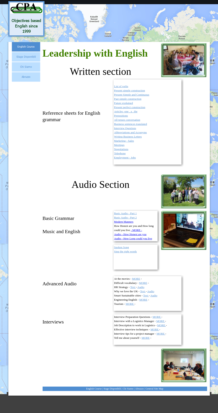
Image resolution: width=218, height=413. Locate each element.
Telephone (120, 153)
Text (133, 287)
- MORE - (136, 230)
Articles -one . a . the (125, 111)
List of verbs (121, 86)
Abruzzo (139, 388)
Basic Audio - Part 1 (125, 213)
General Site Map (154, 388)
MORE (136, 278)
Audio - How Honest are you (130, 234)
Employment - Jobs (125, 157)
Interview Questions (125, 128)
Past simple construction (127, 98)
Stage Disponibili (112, 388)
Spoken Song (121, 247)
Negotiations (121, 149)
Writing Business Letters (128, 136)
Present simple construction (129, 90)
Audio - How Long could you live (133, 238)
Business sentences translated (130, 124)
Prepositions (121, 115)
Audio (140, 287)
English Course (94, 388)
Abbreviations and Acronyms (130, 132)
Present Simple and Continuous (131, 94)
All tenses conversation (127, 119)
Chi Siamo (128, 388)
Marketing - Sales (124, 140)
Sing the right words (125, 251)
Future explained (123, 103)
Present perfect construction (129, 107)
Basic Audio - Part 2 (125, 217)
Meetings (119, 145)
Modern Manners (123, 221)
